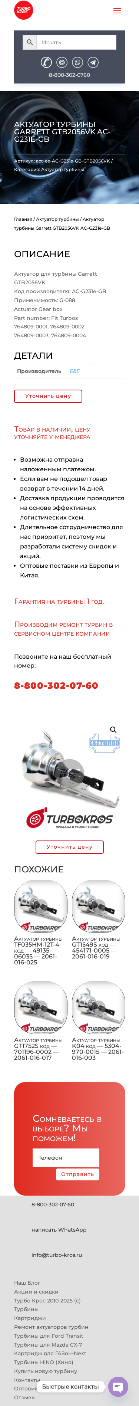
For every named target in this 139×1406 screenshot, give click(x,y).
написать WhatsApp (59, 1229)
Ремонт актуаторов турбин (51, 1327)
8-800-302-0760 (69, 75)
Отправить (77, 1174)
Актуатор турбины (62, 169)
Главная (23, 219)
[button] (113, 730)
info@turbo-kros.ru (57, 1255)
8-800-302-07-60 (56, 685)
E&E (75, 371)
